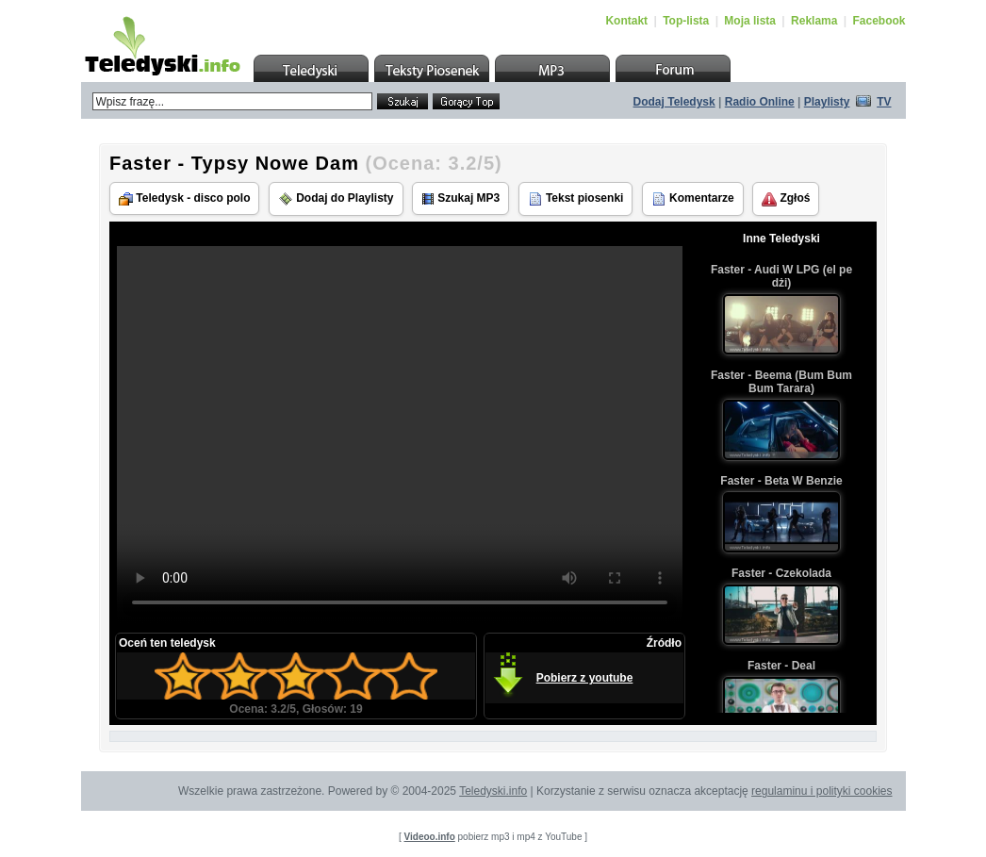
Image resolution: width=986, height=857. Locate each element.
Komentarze (692, 198)
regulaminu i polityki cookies (821, 791)
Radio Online (760, 101)
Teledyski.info (493, 791)
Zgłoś (786, 198)
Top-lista (686, 20)
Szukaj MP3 (460, 198)
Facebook (878, 20)
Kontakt (626, 20)
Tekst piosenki (576, 198)
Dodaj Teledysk (674, 101)
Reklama (814, 20)
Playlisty (827, 101)
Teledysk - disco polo (184, 198)
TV (884, 101)
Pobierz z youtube (584, 677)
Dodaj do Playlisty (336, 198)
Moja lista (750, 20)
